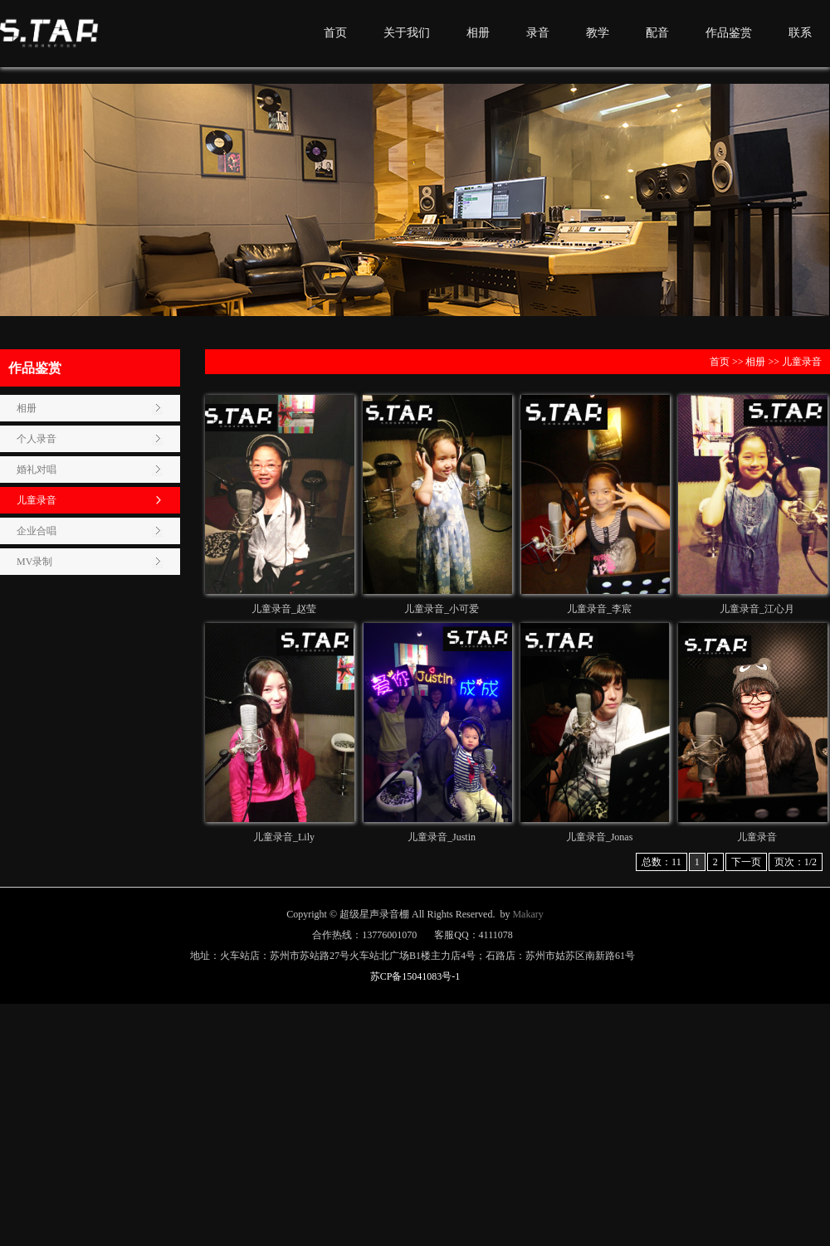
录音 (537, 33)
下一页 (746, 862)
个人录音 (36, 439)
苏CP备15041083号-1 (415, 976)
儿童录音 (36, 500)
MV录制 (34, 561)
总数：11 (661, 862)
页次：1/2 (795, 862)
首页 (335, 33)
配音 (657, 33)
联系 (800, 33)
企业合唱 (36, 531)
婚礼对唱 (36, 469)
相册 (478, 33)
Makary (527, 914)
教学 (597, 33)
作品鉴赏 (729, 33)
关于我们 (406, 33)
